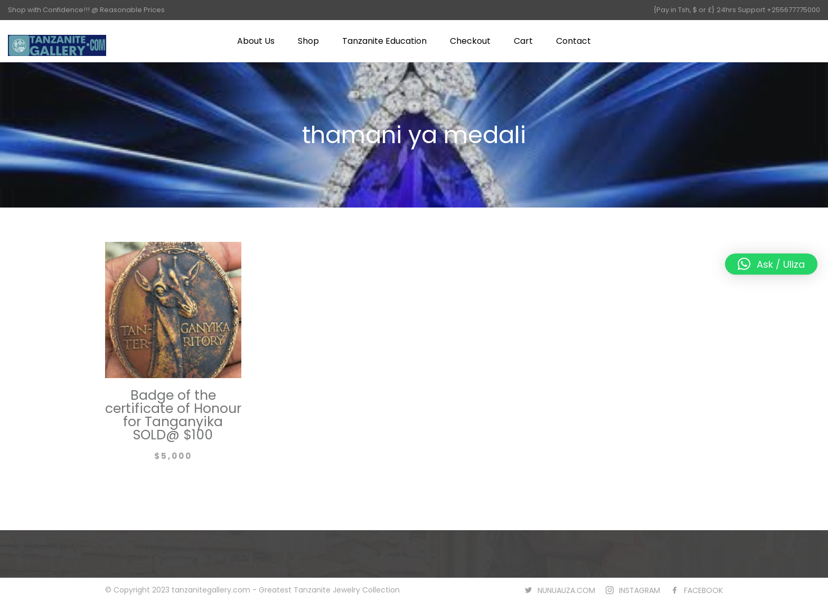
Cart (523, 41)
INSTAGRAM (639, 590)
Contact (573, 41)
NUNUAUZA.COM (566, 590)
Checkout (470, 41)
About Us (256, 41)
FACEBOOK (703, 590)
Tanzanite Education (384, 41)
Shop (308, 41)
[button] (771, 264)
